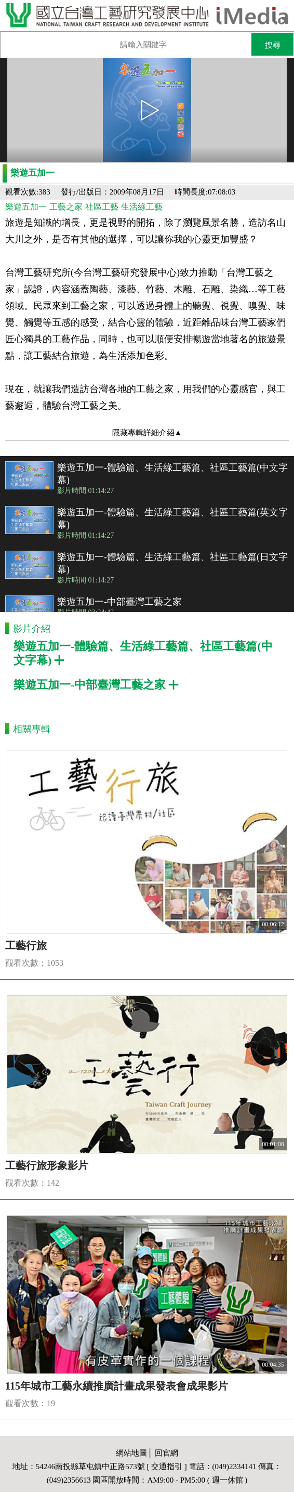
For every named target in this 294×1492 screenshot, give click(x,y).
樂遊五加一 (26, 206)
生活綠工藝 (142, 206)
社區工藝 (101, 206)
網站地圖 (131, 1453)
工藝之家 (66, 206)
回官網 (166, 1453)
